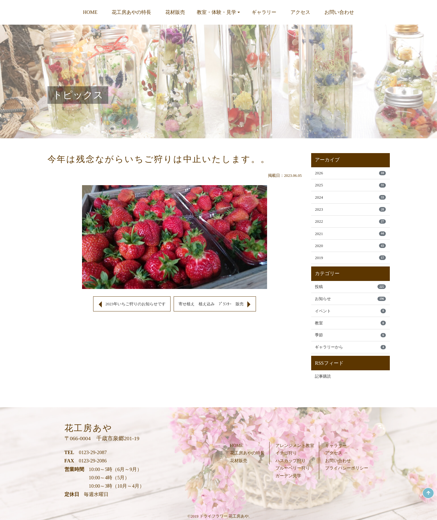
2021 (350, 236)
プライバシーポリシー (346, 467)
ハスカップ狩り (290, 460)
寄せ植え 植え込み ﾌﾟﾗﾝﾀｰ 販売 (213, 304)
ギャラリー (264, 12)
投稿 (350, 291)
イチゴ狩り (286, 452)
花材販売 (175, 12)
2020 (350, 249)
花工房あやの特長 (131, 12)
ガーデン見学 (288, 475)
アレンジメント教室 (294, 445)
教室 (350, 329)
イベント (350, 316)
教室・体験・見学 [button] (216, 12)
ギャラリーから (350, 354)
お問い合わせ (339, 12)
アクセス (300, 12)
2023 (350, 211)
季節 (350, 341)
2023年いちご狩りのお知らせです (133, 304)
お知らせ (350, 304)
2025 (350, 186)
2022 (350, 223)
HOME (90, 12)
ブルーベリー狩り (292, 467)
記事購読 (323, 383)
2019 (350, 261)
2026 (350, 173)
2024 (350, 198)
